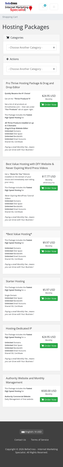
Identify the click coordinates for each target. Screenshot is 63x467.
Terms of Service (40, 439)
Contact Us (20, 439)
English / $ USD (31, 431)
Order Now (48, 104)
